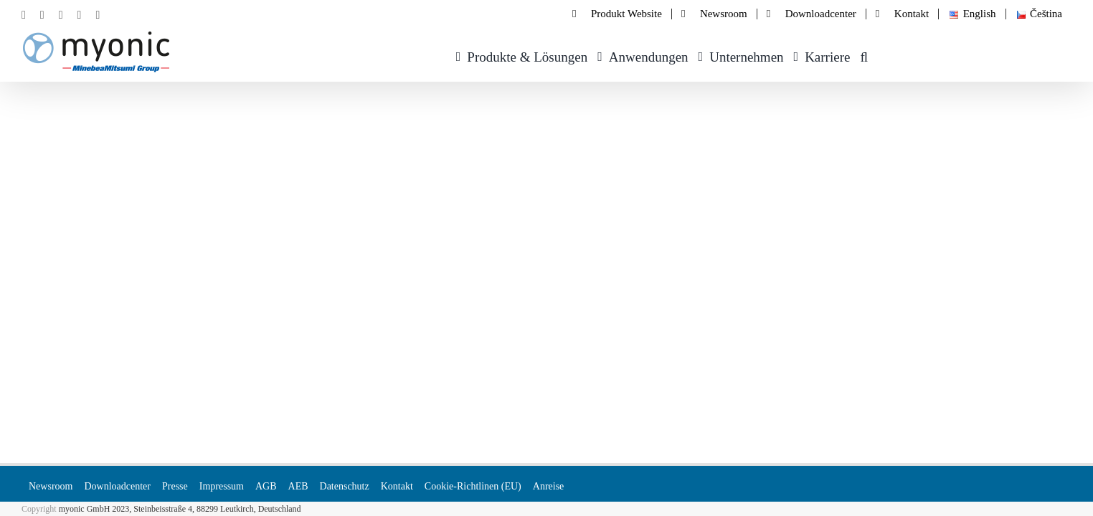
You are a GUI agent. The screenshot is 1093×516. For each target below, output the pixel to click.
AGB (266, 486)
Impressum (221, 486)
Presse (175, 486)
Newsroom (50, 486)
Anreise (548, 486)
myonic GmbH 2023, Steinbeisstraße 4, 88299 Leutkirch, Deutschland (180, 509)
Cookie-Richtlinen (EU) (473, 486)
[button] (874, 55)
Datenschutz (344, 486)
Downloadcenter (117, 486)
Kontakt (397, 486)
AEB (298, 486)
